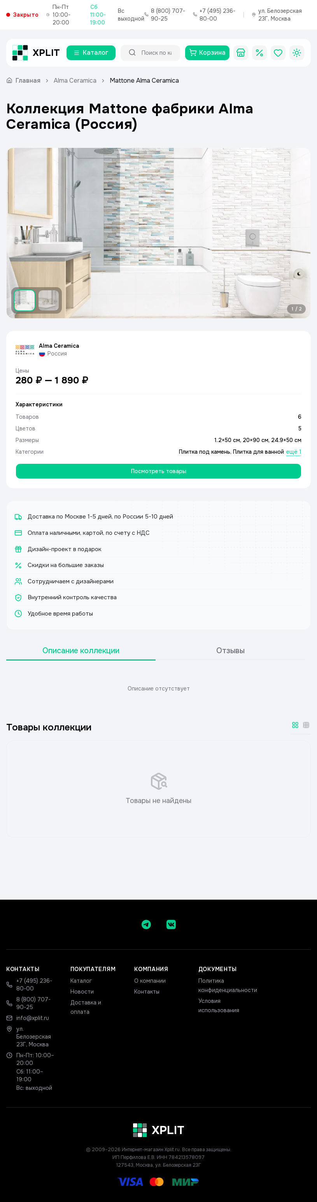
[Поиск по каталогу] (157, 53)
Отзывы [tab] (230, 651)
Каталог (81, 980)
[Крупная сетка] (295, 725)
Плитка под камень (204, 451)
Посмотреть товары (158, 471)
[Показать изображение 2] (49, 300)
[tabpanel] (158, 688)
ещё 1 (293, 451)
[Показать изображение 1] (24, 300)
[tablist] (155, 651)
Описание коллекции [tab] (80, 651)
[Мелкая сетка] (306, 725)
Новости (82, 991)
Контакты (146, 991)
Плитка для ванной (258, 451)
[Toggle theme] (297, 53)
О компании (150, 980)
